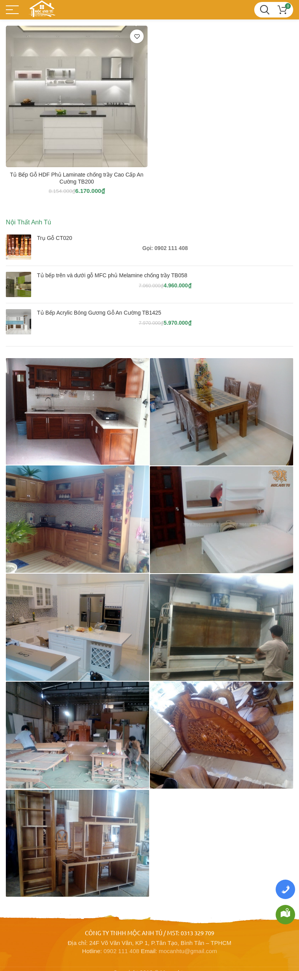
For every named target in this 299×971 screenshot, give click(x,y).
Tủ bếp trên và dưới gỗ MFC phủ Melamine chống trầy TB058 (112, 275)
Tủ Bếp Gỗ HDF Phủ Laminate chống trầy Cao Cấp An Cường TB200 (77, 178)
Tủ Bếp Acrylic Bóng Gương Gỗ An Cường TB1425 (99, 313)
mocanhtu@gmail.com (188, 939)
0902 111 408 (121, 939)
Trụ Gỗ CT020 (54, 238)
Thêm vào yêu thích (137, 36)
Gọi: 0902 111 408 (165, 248)
